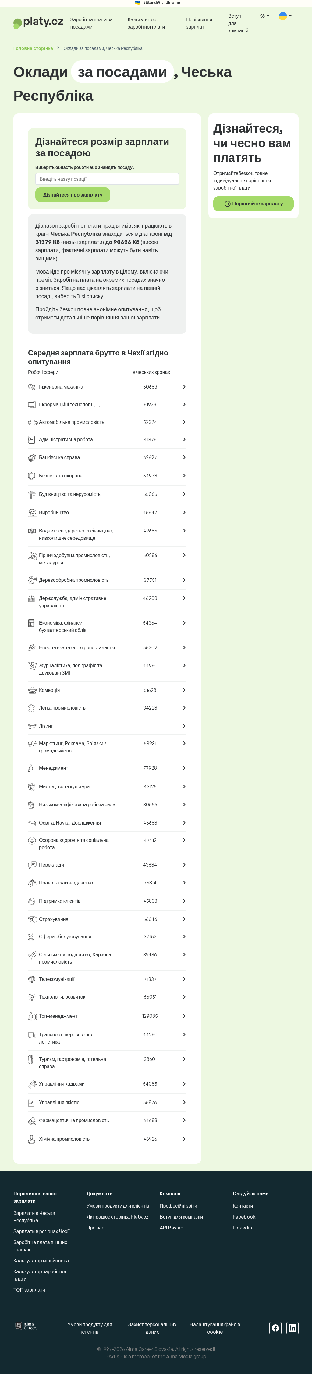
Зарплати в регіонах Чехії (41, 1231)
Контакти (243, 1206)
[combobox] (104, 179)
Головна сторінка (33, 48)
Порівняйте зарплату (253, 203)
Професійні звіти (178, 1206)
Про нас (95, 1228)
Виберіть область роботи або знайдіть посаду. (84, 167)
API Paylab (171, 1228)
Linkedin (242, 1228)
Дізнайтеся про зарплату (72, 195)
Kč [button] (262, 16)
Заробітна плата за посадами (91, 23)
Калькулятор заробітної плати (146, 23)
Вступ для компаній (238, 23)
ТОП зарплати (29, 1290)
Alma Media (179, 1356)
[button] (285, 16)
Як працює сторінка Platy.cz (118, 1217)
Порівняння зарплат (199, 23)
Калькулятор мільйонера (41, 1260)
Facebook (244, 1217)
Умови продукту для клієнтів (118, 1206)
